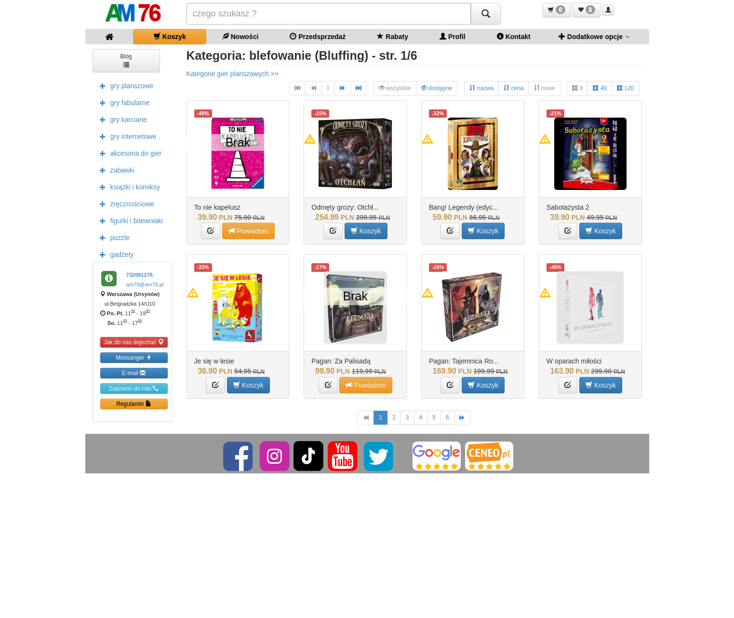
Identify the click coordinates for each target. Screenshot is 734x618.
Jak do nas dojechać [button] (134, 342)
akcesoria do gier (128, 153)
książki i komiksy (127, 186)
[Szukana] (329, 14)
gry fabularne (122, 102)
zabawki (115, 169)
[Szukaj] (486, 14)
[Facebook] (239, 455)
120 (625, 88)
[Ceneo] (489, 455)
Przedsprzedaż (318, 36)
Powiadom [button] (248, 231)
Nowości (240, 36)
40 (600, 88)
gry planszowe (124, 85)
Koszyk (170, 36)
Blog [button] (126, 60)
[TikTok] (308, 455)
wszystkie (395, 88)
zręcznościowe (125, 203)
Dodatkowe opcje (594, 36)
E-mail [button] (134, 372)
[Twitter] (379, 455)
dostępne (437, 88)
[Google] (437, 455)
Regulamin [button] (133, 403)
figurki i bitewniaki (129, 220)
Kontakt (514, 36)
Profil (453, 36)
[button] (557, 10)
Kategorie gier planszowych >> (233, 74)
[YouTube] (343, 455)
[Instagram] (275, 455)
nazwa (481, 88)
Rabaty (392, 36)
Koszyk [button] (366, 231)
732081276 (139, 275)
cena (513, 88)
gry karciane (121, 119)
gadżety (114, 254)
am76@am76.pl (145, 284)
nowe (544, 88)
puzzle (112, 237)
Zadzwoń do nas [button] (134, 388)
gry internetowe (126, 136)
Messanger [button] (134, 357)
